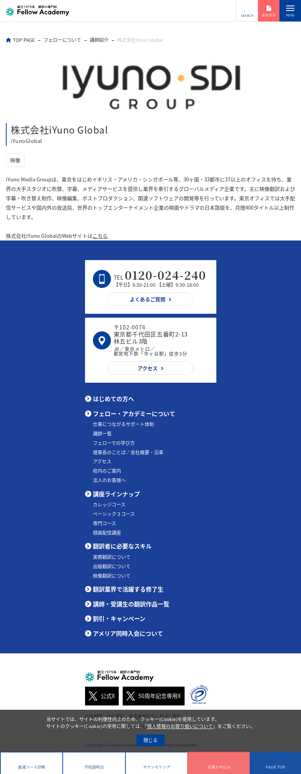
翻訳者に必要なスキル (122, 546)
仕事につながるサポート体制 (123, 424)
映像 (15, 160)
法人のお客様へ (109, 480)
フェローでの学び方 (114, 443)
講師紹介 (99, 39)
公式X (100, 696)
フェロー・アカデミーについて (134, 413)
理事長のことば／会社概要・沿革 (128, 452)
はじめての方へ (113, 398)
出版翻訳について (112, 566)
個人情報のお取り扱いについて (180, 726)
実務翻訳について (112, 557)
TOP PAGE (24, 39)
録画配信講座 (107, 532)
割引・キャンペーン (119, 618)
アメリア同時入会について (128, 633)
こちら (100, 235)
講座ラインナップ (116, 494)
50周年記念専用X (152, 696)
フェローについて (62, 39)
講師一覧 (102, 433)
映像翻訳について (112, 575)
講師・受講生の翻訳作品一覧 (131, 604)
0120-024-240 (165, 275)
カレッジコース (109, 504)
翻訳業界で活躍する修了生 (128, 589)
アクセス (102, 461)
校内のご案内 (107, 470)
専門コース (104, 523)
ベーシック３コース (114, 513)
